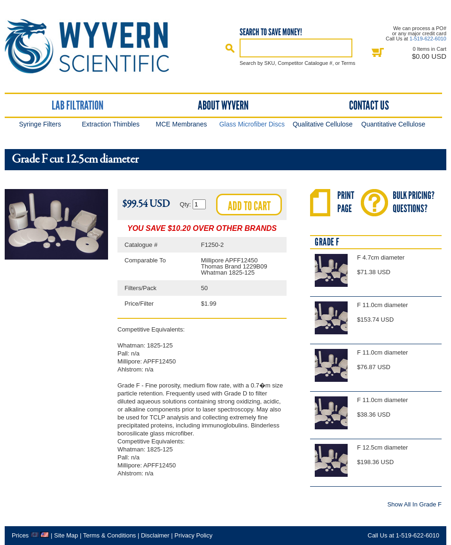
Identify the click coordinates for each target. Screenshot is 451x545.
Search (230, 48)
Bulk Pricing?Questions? (414, 202)
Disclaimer (155, 535)
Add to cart (249, 205)
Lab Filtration (77, 105)
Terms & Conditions (109, 535)
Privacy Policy (193, 535)
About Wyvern (223, 105)
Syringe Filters (40, 124)
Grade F (327, 242)
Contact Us (369, 105)
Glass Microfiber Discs (252, 124)
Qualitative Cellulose (323, 124)
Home (95, 46)
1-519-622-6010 (428, 38)
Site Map (66, 535)
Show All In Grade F (414, 504)
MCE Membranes (181, 124)
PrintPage (345, 202)
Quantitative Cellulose (393, 124)
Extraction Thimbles (111, 124)
